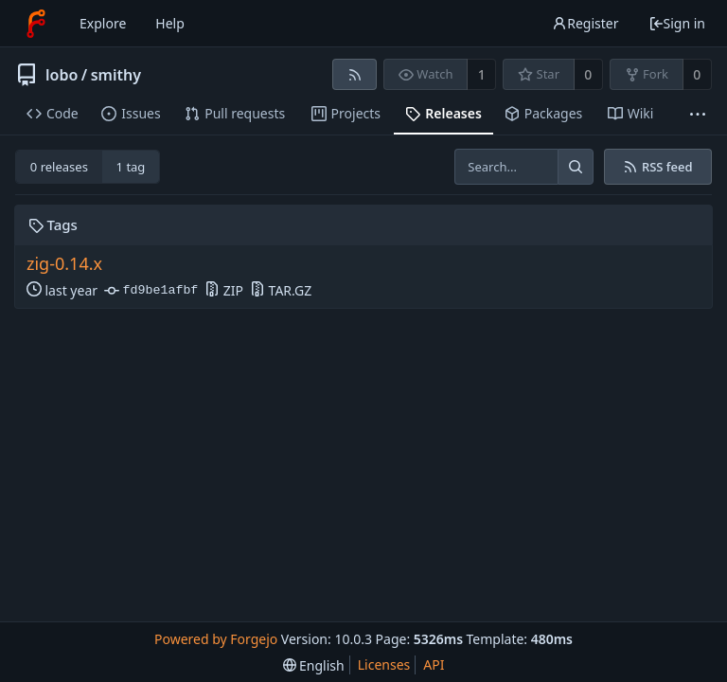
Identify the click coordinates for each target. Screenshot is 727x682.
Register (585, 23)
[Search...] (576, 167)
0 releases (59, 166)
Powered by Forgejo (215, 639)
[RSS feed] (354, 74)
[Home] (35, 24)
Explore (103, 23)
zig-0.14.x (64, 264)
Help (170, 23)
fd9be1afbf (151, 290)
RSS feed (657, 166)
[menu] (314, 665)
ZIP (223, 290)
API (433, 664)
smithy (116, 74)
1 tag (131, 166)
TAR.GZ (280, 290)
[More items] (697, 114)
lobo (61, 74)
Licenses (384, 664)
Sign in (676, 23)
